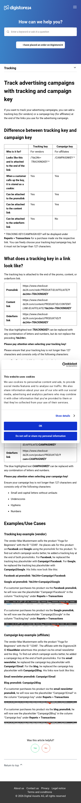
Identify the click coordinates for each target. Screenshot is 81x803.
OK (40, 425)
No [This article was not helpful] (46, 748)
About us (19, 788)
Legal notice (59, 788)
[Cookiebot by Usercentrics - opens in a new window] (62, 364)
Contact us (32, 788)
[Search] (40, 31)
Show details (63, 415)
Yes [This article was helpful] (35, 748)
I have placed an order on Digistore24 (43, 45)
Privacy (45, 788)
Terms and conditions (39, 792)
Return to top (13, 765)
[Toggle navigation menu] (75, 7)
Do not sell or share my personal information (41, 436)
